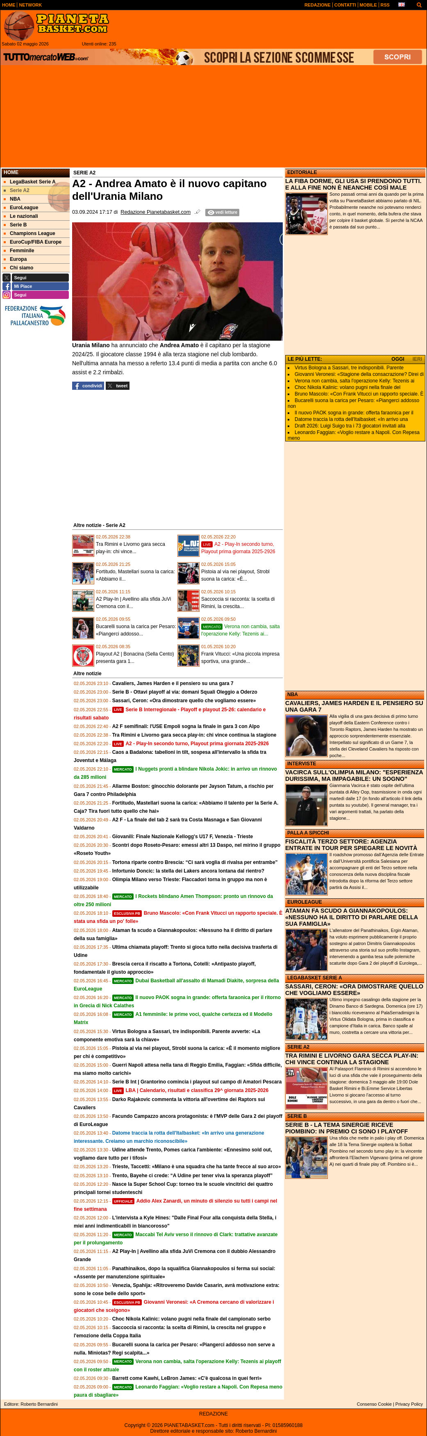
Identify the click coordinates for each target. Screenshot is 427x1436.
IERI (417, 359)
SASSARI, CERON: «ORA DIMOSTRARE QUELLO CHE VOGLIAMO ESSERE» (354, 989)
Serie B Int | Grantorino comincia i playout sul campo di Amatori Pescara (197, 1082)
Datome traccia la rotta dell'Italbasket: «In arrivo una (351, 419)
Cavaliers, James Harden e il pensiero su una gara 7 (173, 683)
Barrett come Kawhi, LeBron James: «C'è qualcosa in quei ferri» (187, 1378)
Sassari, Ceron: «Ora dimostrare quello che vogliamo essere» (184, 700)
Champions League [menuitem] (29, 233)
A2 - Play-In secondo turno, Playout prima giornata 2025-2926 (190, 743)
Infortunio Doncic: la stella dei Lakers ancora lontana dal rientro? (188, 871)
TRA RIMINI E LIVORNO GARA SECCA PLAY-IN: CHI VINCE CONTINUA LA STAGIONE (351, 1058)
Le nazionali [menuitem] (21, 216)
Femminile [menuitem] (19, 250)
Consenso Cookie (374, 1404)
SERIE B (297, 1116)
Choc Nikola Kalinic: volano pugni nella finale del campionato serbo (191, 1319)
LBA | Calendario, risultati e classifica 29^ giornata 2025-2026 (190, 1090)
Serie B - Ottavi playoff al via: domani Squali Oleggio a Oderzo (184, 692)
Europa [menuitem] (15, 259)
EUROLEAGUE (304, 902)
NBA (292, 694)
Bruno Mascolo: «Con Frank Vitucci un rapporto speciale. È (359, 394)
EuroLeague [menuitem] (21, 207)
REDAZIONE (213, 1414)
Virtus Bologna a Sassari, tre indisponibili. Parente (349, 368)
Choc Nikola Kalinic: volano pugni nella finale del (347, 387)
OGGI (397, 359)
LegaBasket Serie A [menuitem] (30, 182)
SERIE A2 (298, 1047)
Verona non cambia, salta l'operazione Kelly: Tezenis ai (354, 381)
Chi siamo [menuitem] (18, 268)
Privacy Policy (409, 1404)
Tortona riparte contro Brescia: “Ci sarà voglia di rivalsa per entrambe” (195, 862)
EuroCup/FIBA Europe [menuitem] (32, 242)
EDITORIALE (302, 172)
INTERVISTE (301, 764)
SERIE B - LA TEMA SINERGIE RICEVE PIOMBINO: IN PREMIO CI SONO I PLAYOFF (346, 1128)
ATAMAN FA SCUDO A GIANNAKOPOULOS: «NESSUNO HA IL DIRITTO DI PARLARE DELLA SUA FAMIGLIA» (351, 917)
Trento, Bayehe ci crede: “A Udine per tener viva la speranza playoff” (192, 1175)
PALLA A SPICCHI (308, 833)
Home (11, 172)
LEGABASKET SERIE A (314, 978)
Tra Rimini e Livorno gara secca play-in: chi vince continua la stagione (194, 735)
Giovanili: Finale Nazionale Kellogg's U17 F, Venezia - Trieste (182, 836)
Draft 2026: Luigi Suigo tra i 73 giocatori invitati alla (350, 426)
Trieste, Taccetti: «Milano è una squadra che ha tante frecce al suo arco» (196, 1166)
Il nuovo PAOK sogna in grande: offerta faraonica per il (354, 413)
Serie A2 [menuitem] (17, 190)
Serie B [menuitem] (15, 225)
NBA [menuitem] (12, 199)
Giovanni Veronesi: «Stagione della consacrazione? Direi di (359, 374)
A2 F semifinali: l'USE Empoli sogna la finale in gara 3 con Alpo (186, 726)
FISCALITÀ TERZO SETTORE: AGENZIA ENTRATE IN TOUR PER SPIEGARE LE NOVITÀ (351, 844)
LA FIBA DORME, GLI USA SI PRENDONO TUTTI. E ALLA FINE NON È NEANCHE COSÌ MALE (353, 184)
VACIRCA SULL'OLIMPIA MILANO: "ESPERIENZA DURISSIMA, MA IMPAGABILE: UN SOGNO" (354, 775)
